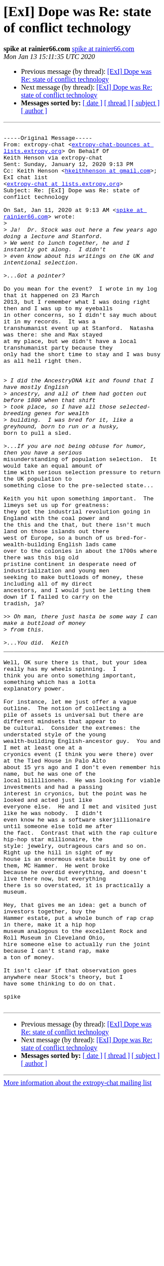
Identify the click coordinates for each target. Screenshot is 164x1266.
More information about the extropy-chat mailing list (77, 1258)
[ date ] (92, 103)
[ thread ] (117, 103)
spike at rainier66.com (103, 48)
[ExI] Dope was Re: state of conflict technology (86, 75)
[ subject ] (146, 103)
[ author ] (34, 110)
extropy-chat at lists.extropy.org (63, 195)
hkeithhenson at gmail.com (107, 180)
